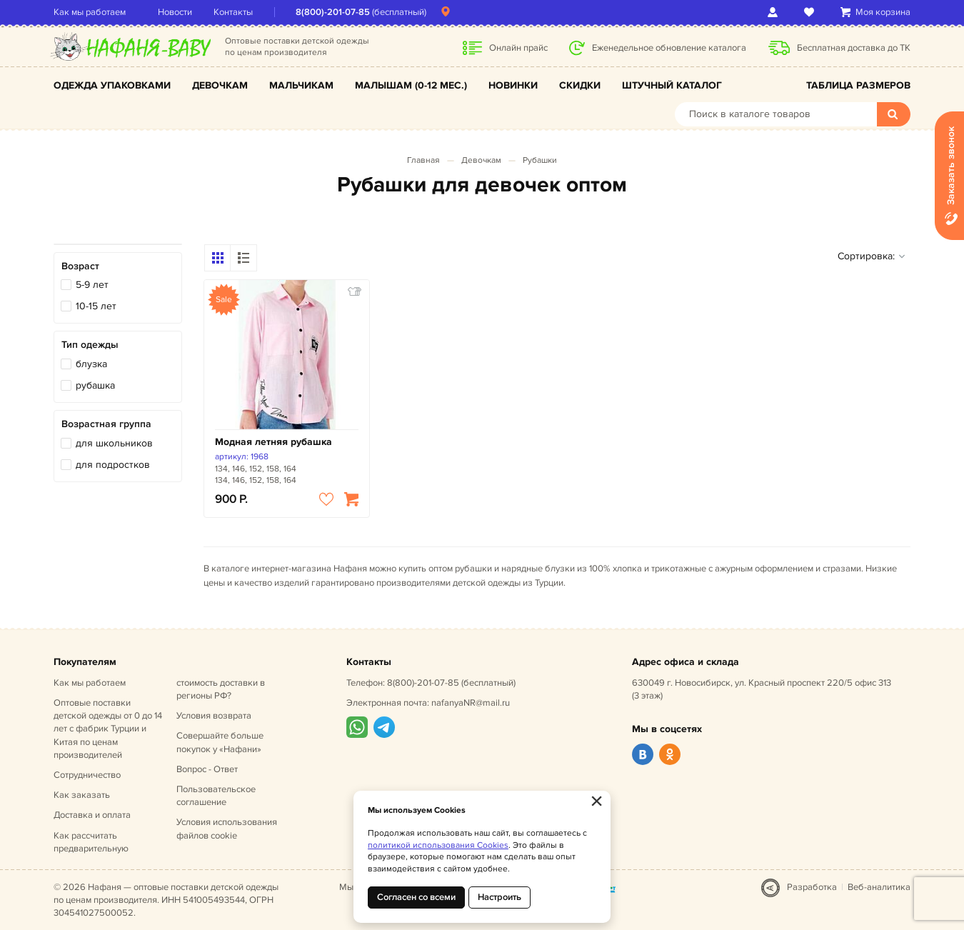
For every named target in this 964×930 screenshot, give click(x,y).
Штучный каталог (672, 85)
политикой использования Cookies (438, 845)
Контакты (233, 12)
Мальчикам (301, 85)
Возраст (80, 266)
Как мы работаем (90, 12)
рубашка (95, 385)
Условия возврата (213, 715)
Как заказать (82, 795)
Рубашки (540, 160)
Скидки (580, 85)
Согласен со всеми (416, 897)
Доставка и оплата (92, 815)
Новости (175, 12)
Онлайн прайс (518, 48)
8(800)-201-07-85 (333, 12)
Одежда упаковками (112, 85)
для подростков (113, 465)
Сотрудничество (87, 775)
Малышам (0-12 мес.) (411, 85)
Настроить (499, 897)
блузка (91, 364)
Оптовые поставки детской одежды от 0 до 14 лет (108, 729)
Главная (423, 160)
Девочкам (220, 85)
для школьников (114, 443)
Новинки (513, 85)
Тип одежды (90, 345)
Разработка (812, 887)
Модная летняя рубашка (273, 442)
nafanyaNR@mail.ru (470, 703)
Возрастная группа (106, 424)
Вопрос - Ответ (207, 769)
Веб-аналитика (879, 887)
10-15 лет (96, 306)
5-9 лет (92, 285)
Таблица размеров (858, 85)
